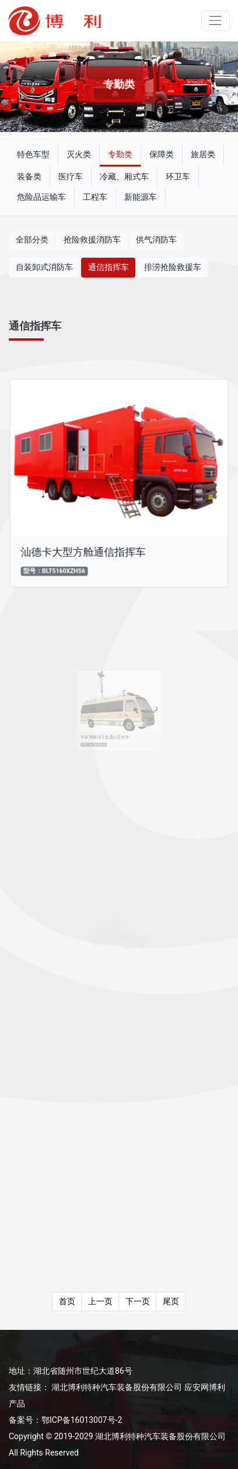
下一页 (137, 1301)
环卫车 (178, 176)
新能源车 (140, 197)
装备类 (29, 176)
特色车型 (33, 154)
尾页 (171, 1301)
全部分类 (32, 239)
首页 (67, 1301)
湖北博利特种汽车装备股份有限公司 (116, 1387)
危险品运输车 (41, 197)
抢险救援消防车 (92, 239)
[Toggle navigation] (215, 21)
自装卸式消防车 (44, 267)
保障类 (161, 154)
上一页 (100, 1301)
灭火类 (78, 154)
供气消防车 (156, 239)
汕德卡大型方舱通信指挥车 (84, 549)
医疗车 (70, 176)
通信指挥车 (108, 267)
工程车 (95, 197)
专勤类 (120, 154)
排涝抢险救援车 (172, 267)
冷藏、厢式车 (124, 176)
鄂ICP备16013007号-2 (81, 1420)
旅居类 (203, 154)
